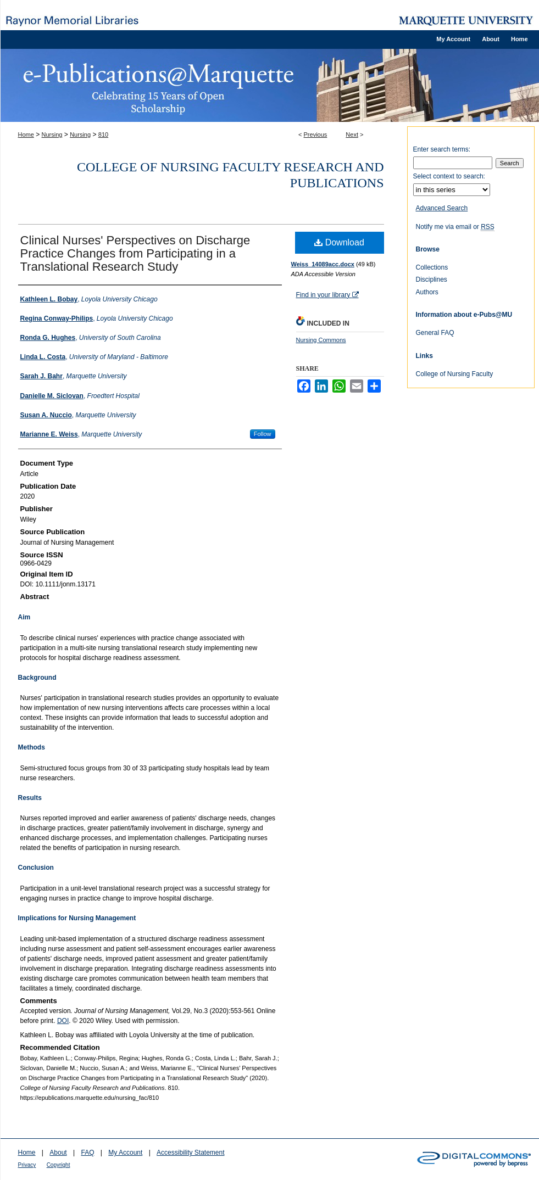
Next (352, 134)
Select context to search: (449, 176)
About (57, 1152)
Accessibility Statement (190, 1152)
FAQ (87, 1152)
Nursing (52, 134)
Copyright (58, 1165)
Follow (262, 433)
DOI (63, 1021)
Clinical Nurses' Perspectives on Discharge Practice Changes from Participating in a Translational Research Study (135, 253)
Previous (315, 134)
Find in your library (327, 295)
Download (339, 242)
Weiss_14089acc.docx (322, 264)
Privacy (27, 1165)
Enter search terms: (442, 149)
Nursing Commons (321, 340)
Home (26, 134)
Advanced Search (442, 208)
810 (103, 134)
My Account (125, 1152)
